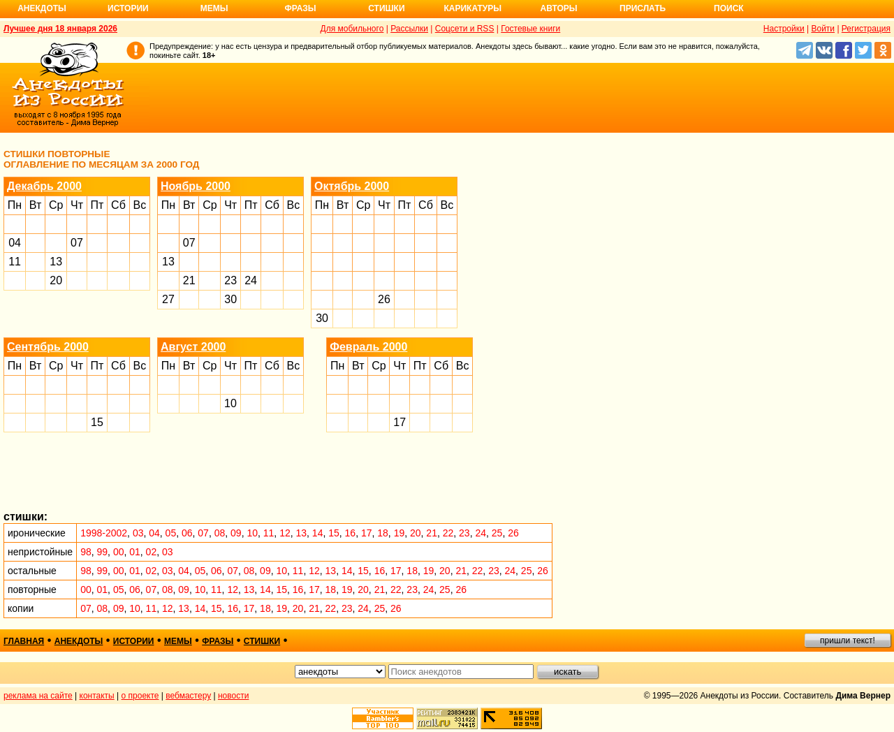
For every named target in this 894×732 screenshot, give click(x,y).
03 (138, 533)
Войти (823, 29)
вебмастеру (188, 696)
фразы (217, 641)
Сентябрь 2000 (48, 347)
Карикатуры (472, 8)
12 (285, 533)
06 (187, 533)
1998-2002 (103, 533)
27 (168, 299)
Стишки (386, 8)
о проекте (140, 696)
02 (151, 551)
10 (230, 403)
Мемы (214, 8)
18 (382, 533)
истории (133, 641)
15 (97, 422)
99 (102, 551)
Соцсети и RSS (464, 29)
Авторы (559, 8)
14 (317, 533)
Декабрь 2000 (44, 186)
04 (14, 243)
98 (85, 551)
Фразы (300, 8)
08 (220, 533)
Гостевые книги (530, 29)
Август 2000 (193, 347)
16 (350, 533)
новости (233, 696)
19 (399, 533)
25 (497, 533)
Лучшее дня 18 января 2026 (60, 29)
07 (77, 243)
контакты (97, 696)
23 (230, 280)
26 (384, 299)
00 (118, 551)
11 (14, 262)
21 (189, 280)
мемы (178, 641)
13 (56, 262)
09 (236, 533)
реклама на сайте (38, 696)
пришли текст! (847, 640)
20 (56, 280)
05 (171, 533)
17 (399, 422)
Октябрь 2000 (351, 186)
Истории (128, 8)
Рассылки (409, 29)
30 (230, 299)
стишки (262, 641)
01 (134, 551)
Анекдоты (41, 8)
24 (250, 280)
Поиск (729, 8)
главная (23, 641)
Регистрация (866, 29)
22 (448, 533)
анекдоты (78, 641)
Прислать (643, 8)
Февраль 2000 (368, 347)
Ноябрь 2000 (195, 186)
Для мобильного (352, 29)
